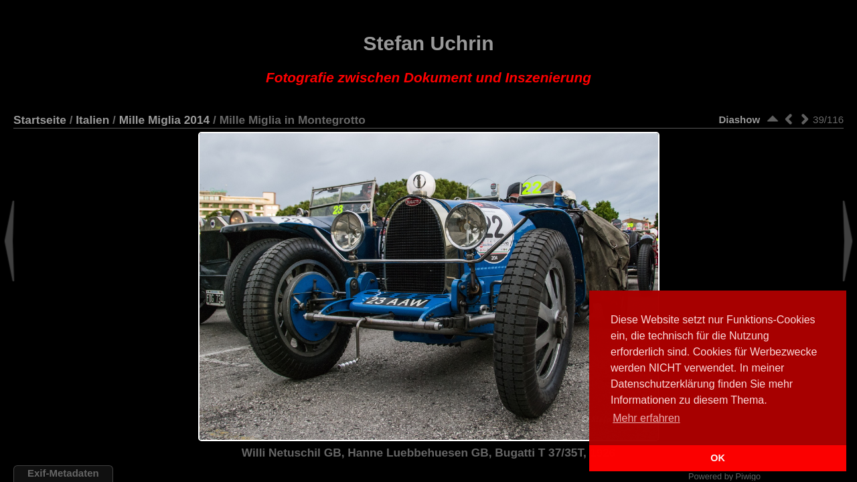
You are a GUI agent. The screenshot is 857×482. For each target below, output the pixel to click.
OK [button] (717, 458)
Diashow (739, 119)
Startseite (39, 120)
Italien (92, 120)
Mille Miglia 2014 (164, 120)
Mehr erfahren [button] (646, 418)
